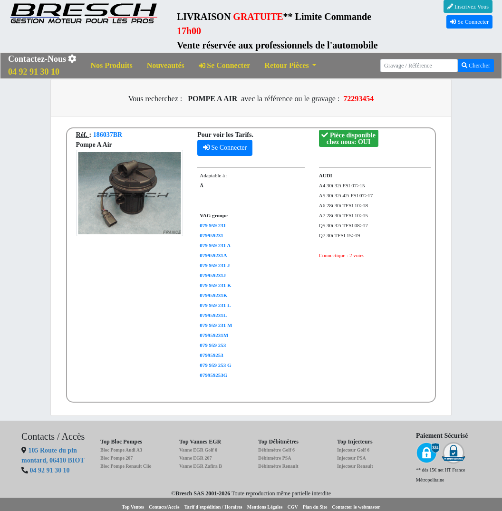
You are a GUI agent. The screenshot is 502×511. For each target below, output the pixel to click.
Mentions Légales (265, 507)
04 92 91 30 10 (50, 470)
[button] (290, 66)
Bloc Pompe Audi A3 (121, 450)
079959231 (211, 235)
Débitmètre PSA (274, 458)
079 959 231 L (215, 305)
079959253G (213, 375)
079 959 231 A (215, 245)
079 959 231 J (215, 265)
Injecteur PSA (351, 458)
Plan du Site (315, 507)
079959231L (213, 315)
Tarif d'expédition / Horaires (213, 507)
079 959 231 (213, 225)
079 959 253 (213, 345)
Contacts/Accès (164, 507)
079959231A (213, 255)
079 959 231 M (216, 325)
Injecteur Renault (355, 466)
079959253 (211, 355)
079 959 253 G (215, 365)
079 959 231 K (215, 285)
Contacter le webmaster (356, 507)
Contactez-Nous (42, 65)
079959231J (213, 275)
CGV (292, 507)
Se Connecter (469, 22)
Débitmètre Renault (278, 466)
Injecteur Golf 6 (353, 450)
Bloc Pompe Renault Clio (126, 466)
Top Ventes (133, 507)
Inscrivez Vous (468, 6)
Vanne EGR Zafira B (200, 466)
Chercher (476, 65)
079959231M (214, 335)
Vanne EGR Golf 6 (198, 450)
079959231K (213, 295)
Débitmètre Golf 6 (276, 450)
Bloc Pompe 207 (116, 458)
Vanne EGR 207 (195, 458)
